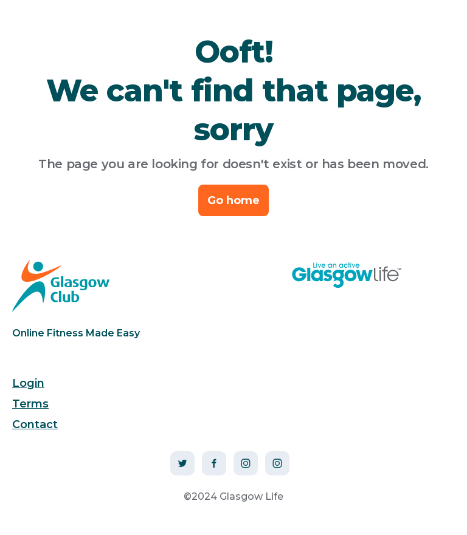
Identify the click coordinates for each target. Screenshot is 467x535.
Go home (233, 200)
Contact (35, 424)
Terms (30, 404)
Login (28, 383)
